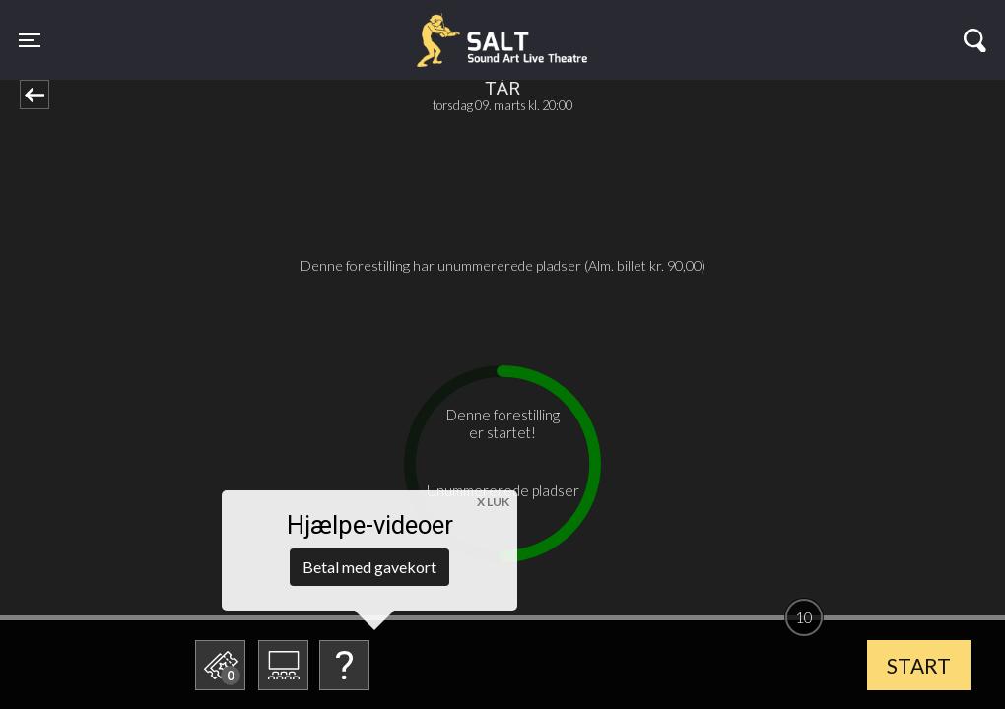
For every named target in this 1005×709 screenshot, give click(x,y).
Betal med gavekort (369, 566)
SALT (225, 27)
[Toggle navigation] (29, 40)
